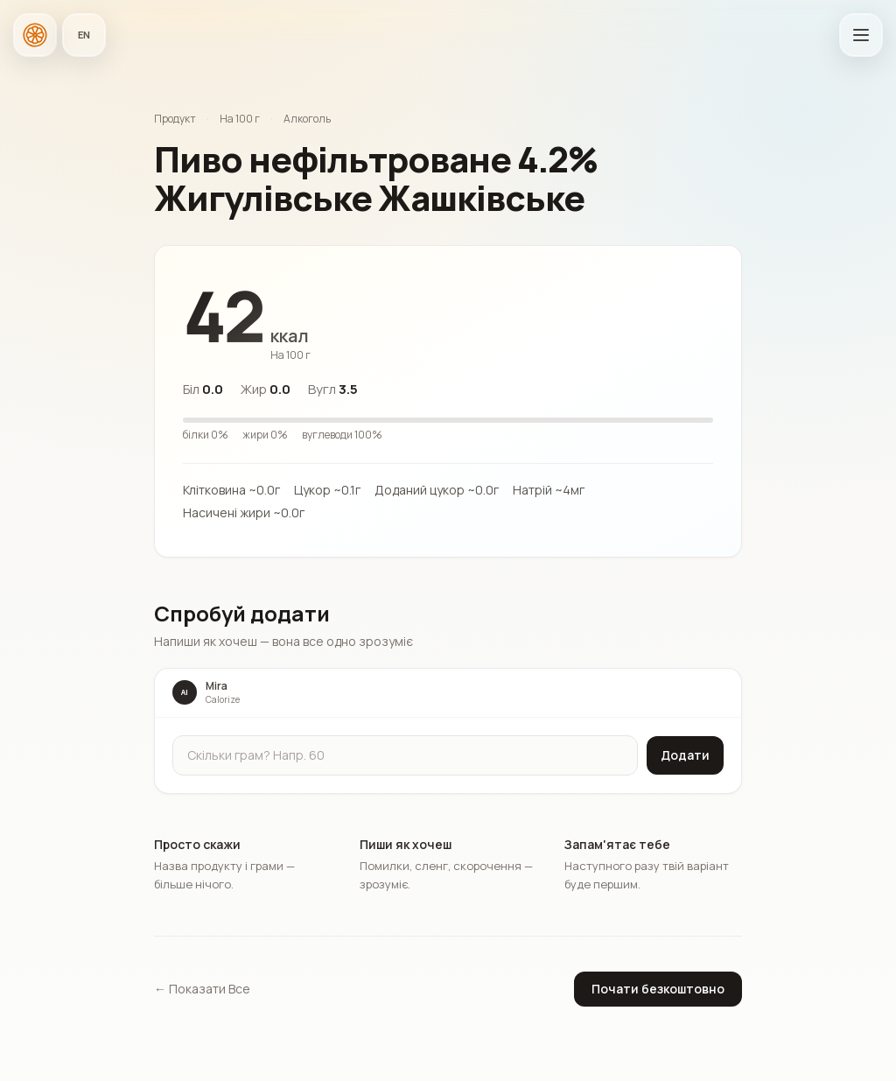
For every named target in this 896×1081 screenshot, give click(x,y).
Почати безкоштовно (658, 988)
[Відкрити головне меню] (861, 35)
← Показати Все (202, 988)
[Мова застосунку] (84, 35)
